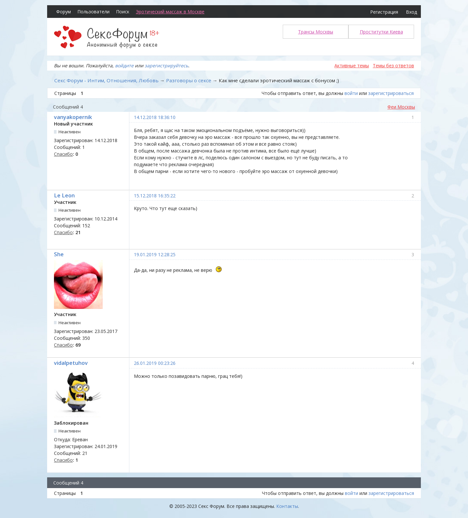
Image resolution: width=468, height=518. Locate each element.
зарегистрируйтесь (166, 65)
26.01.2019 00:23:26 (155, 363)
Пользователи (93, 11)
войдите (124, 65)
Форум (63, 11)
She (59, 254)
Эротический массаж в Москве (170, 11)
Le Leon (64, 195)
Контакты (287, 506)
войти (351, 93)
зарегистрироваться (391, 93)
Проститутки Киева (381, 32)
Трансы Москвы (315, 32)
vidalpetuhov (71, 362)
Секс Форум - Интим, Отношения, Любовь (106, 80)
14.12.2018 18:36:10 (155, 117)
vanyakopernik (73, 117)
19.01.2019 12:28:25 (155, 254)
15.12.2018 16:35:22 (155, 196)
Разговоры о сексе (188, 80)
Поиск (122, 11)
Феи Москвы (401, 107)
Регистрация (384, 12)
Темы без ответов (393, 65)
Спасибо (63, 154)
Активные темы (351, 65)
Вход (411, 12)
